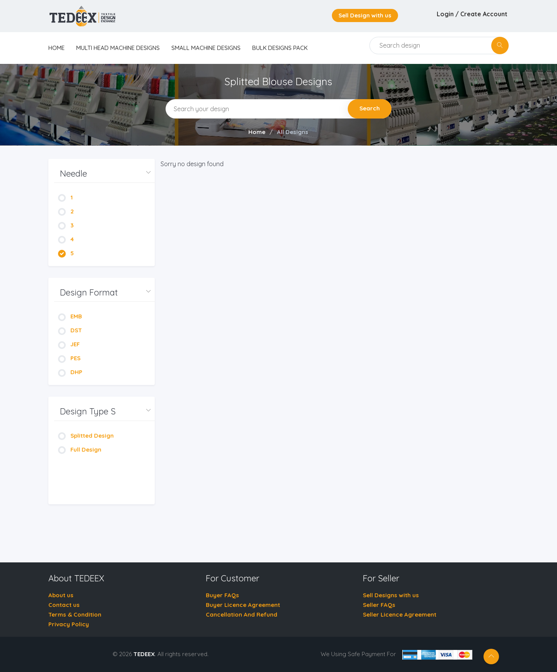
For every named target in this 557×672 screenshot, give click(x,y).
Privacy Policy (68, 624)
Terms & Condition (74, 614)
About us (60, 595)
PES (69, 358)
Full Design (79, 449)
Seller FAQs (379, 604)
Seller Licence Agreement (399, 614)
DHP (70, 372)
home (56, 48)
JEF (69, 344)
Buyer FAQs (222, 595)
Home (256, 132)
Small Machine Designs (206, 48)
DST (70, 330)
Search (369, 108)
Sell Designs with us (391, 595)
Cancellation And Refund (241, 614)
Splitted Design (86, 435)
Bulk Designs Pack (280, 48)
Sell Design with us (364, 15)
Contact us (64, 604)
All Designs (292, 132)
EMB (70, 316)
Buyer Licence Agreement (243, 604)
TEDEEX (144, 654)
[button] (104, 174)
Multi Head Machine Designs (118, 48)
